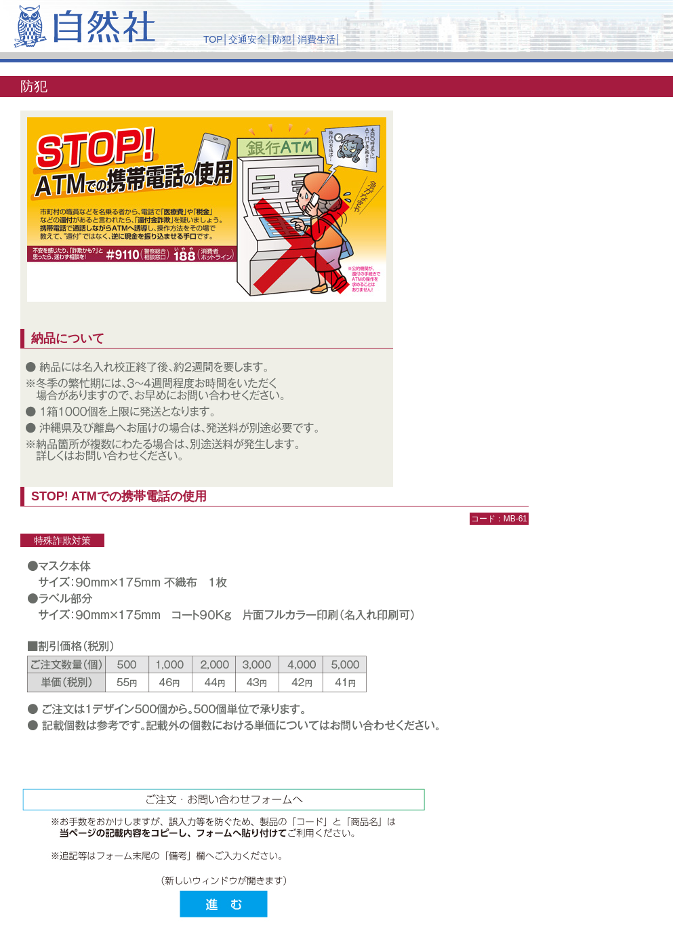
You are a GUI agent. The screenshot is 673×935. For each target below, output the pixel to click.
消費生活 (316, 39)
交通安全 (247, 39)
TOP (213, 39)
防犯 (281, 39)
